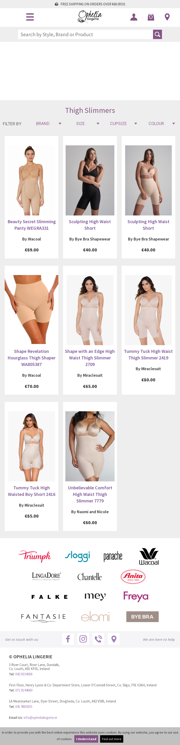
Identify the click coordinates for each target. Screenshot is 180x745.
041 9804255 (23, 706)
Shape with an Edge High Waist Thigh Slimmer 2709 (90, 357)
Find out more (111, 739)
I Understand (86, 739)
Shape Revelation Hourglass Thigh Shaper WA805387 (32, 357)
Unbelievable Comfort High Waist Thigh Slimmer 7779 (90, 494)
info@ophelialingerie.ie (40, 717)
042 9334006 (23, 674)
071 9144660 (23, 690)
